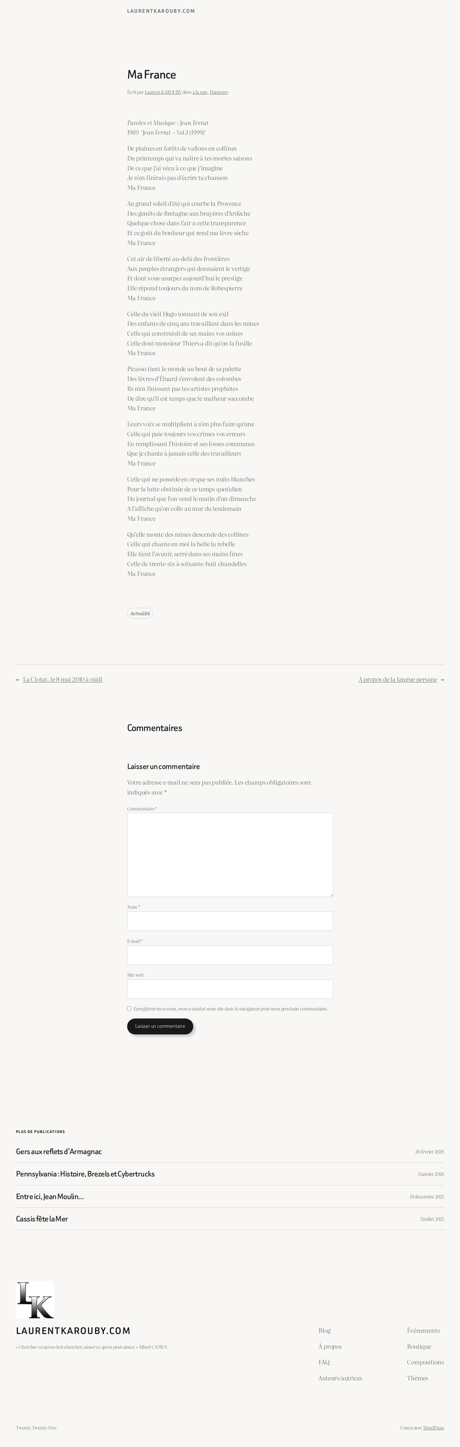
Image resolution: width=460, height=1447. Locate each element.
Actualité (140, 613)
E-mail (134, 940)
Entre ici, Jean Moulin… (50, 1196)
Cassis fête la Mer (42, 1218)
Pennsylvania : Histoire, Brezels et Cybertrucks (85, 1173)
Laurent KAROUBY (163, 91)
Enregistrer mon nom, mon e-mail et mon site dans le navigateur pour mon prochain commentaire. (231, 1008)
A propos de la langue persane (398, 678)
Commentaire (142, 808)
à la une (200, 91)
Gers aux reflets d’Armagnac (59, 1151)
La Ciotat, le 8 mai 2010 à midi (63, 678)
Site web (135, 974)
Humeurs (219, 91)
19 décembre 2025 (427, 1196)
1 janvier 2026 (431, 1173)
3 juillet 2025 (432, 1218)
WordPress (433, 1427)
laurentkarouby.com (161, 11)
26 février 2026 (429, 1151)
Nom (133, 906)
